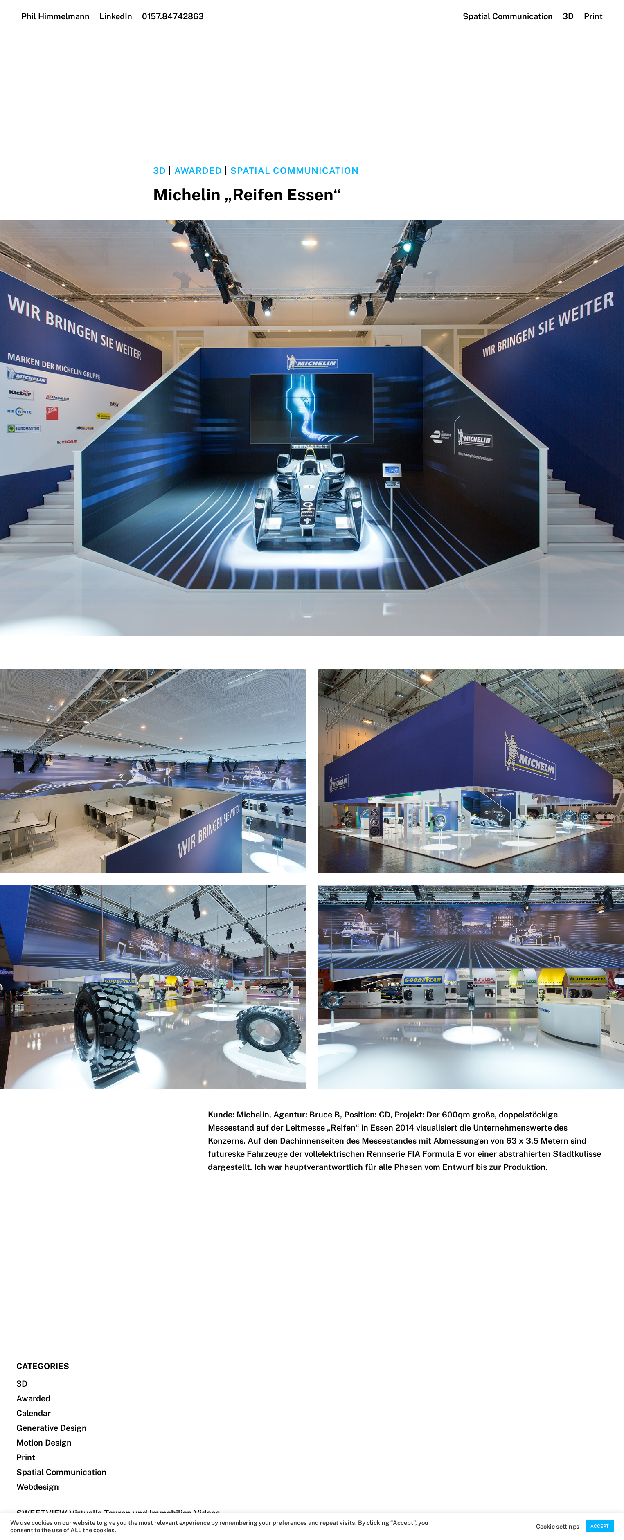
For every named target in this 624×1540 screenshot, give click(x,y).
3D (568, 16)
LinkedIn (115, 16)
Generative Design (51, 1428)
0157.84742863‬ (173, 16)
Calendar (33, 1413)
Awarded (198, 170)
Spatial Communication (508, 16)
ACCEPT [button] (599, 1526)
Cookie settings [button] (557, 1526)
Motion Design (44, 1443)
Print (593, 16)
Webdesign (37, 1487)
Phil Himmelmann (55, 16)
